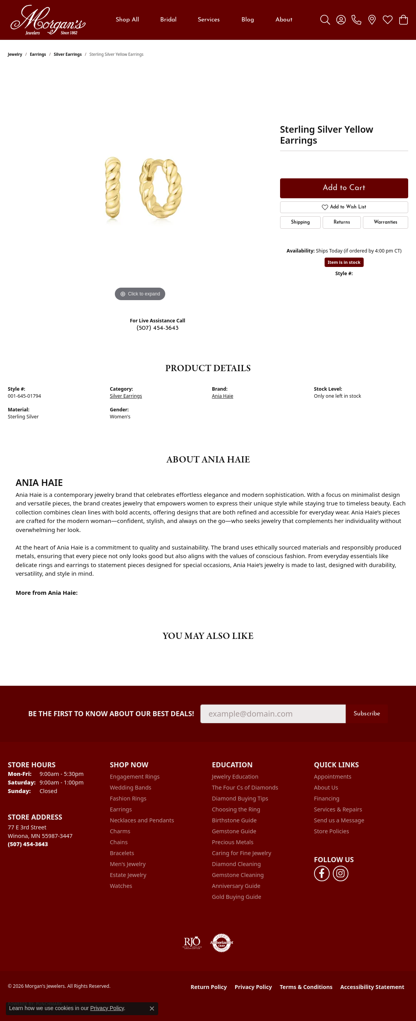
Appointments (333, 776)
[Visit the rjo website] (192, 943)
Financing (326, 798)
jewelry (15, 54)
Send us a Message (339, 820)
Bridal (168, 20)
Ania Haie (223, 396)
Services (209, 20)
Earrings (38, 54)
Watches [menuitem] (121, 885)
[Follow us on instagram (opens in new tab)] (340, 873)
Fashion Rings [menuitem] (128, 798)
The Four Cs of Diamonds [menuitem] (245, 787)
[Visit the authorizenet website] (222, 943)
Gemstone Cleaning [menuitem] (238, 875)
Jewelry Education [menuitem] (235, 776)
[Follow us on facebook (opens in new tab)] (322, 873)
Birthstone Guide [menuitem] (234, 820)
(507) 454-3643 (157, 328)
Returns (342, 222)
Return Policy (209, 987)
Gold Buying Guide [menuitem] (236, 896)
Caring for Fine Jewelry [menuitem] (241, 853)
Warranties (385, 222)
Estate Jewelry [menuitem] (128, 875)
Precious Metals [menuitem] (233, 842)
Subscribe (367, 714)
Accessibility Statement (372, 987)
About (284, 20)
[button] (325, 20)
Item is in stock (344, 262)
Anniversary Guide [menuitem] (236, 885)
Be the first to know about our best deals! (111, 714)
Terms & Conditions (306, 987)
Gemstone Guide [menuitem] (234, 831)
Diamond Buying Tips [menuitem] (240, 798)
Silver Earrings (68, 54)
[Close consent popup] (152, 1008)
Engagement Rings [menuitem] (135, 776)
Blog (247, 20)
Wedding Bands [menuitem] (130, 787)
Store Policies (331, 831)
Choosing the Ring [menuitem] (236, 809)
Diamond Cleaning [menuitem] (236, 864)
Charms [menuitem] (120, 831)
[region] (140, 186)
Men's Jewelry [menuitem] (128, 864)
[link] (356, 20)
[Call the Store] (28, 844)
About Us (326, 787)
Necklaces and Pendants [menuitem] (142, 820)
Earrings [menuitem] (121, 809)
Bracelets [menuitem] (122, 853)
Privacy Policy (253, 987)
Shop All (127, 20)
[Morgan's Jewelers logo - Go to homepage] (48, 20)
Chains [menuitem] (119, 842)
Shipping (300, 222)
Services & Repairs (338, 809)
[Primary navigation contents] (204, 20)
